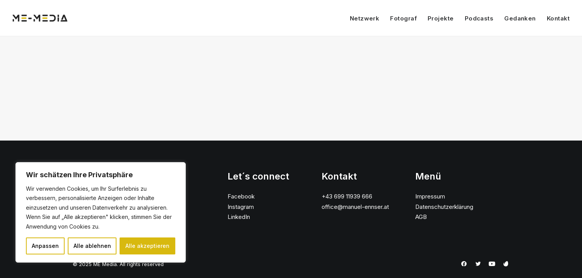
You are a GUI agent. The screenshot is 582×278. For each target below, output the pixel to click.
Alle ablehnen (92, 245)
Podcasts (479, 18)
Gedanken (520, 18)
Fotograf (403, 18)
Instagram (241, 206)
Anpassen (45, 245)
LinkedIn (239, 216)
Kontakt (558, 18)
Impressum (430, 196)
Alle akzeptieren (147, 245)
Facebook (241, 196)
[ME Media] (40, 18)
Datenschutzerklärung (444, 206)
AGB (421, 216)
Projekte (441, 18)
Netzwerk (365, 18)
